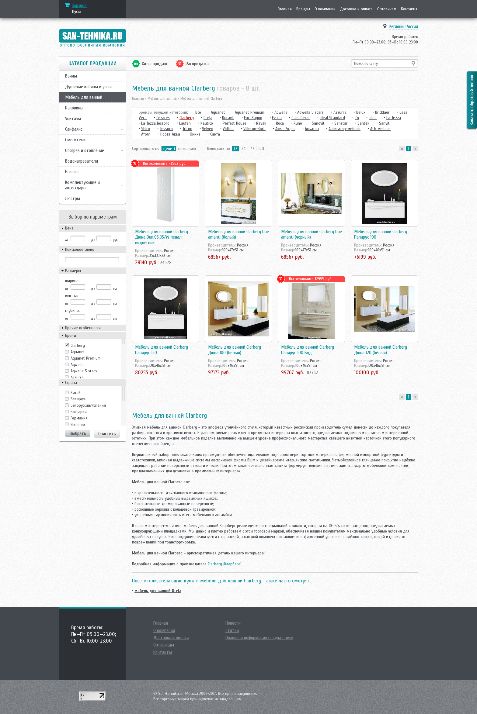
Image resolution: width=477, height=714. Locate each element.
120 (261, 148)
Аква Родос (285, 128)
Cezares (163, 117)
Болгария (79, 411)
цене (167, 148)
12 (235, 148)
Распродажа (197, 64)
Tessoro (166, 128)
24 (243, 148)
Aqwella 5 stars (84, 371)
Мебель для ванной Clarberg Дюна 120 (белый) (380, 349)
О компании (325, 9)
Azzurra (77, 377)
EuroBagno (253, 117)
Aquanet (78, 351)
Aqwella (77, 364)
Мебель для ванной (83, 97)
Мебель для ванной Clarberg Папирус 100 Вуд (307, 349)
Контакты (409, 9)
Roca (280, 123)
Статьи (232, 630)
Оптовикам (386, 9)
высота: (71, 295)
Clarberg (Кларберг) (225, 564)
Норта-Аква (170, 134)
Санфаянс (73, 129)
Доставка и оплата (356, 9)
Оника (195, 134)
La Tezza (393, 117)
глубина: (72, 310)
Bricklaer (382, 112)
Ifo (357, 117)
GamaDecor (300, 117)
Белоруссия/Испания (88, 405)
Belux (360, 112)
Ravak (261, 123)
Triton (187, 128)
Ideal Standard (332, 117)
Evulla (277, 117)
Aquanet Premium (85, 358)
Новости (233, 623)
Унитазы (73, 118)
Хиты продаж (154, 64)
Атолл (146, 134)
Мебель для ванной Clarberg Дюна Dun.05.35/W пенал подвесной (161, 237)
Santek (363, 123)
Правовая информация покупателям (259, 637)
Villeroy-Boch (254, 128)
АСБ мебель (380, 128)
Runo (298, 123)
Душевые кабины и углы (88, 86)
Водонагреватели (81, 161)
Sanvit (384, 123)
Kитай (76, 392)
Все (198, 112)
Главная (285, 9)
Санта (215, 134)
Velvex (207, 128)
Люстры (72, 198)
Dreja (208, 117)
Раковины (74, 108)
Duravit (228, 117)
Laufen (185, 123)
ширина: (72, 280)
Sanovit (318, 123)
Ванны (71, 76)
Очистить (107, 433)
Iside (373, 117)
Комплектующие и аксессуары (82, 185)
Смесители (75, 140)
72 (252, 148)
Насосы (71, 171)
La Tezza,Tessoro (155, 123)
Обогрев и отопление (84, 150)
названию (187, 148)
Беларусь (78, 399)
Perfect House (234, 123)
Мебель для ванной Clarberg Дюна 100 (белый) (234, 349)
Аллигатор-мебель (344, 128)
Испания (78, 424)
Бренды (303, 9)
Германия (79, 418)
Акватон (312, 128)
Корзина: (79, 5)
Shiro (145, 128)
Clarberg (78, 345)
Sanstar (341, 123)
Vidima (228, 128)
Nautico (206, 123)
